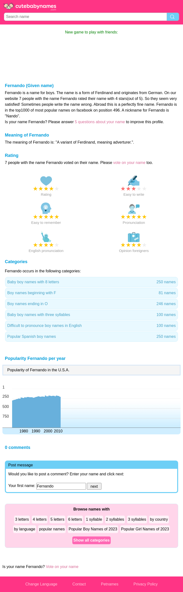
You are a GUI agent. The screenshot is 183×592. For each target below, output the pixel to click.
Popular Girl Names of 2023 (145, 529)
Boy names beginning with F (91, 293)
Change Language (41, 584)
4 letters (40, 519)
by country (159, 519)
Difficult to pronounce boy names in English (91, 326)
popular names (52, 529)
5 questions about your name (100, 122)
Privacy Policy (145, 584)
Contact (79, 584)
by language (24, 529)
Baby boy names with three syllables (91, 315)
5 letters (57, 519)
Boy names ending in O (91, 304)
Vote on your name (62, 567)
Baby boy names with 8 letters (91, 282)
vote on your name (129, 163)
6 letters (75, 519)
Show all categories (91, 540)
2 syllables (115, 519)
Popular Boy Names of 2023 (93, 529)
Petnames (109, 584)
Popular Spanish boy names (91, 337)
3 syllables (137, 519)
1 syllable (94, 519)
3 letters (22, 519)
